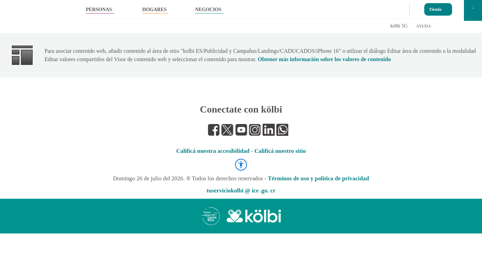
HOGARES (154, 9)
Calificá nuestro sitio (280, 151)
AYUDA (423, 26)
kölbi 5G (398, 25)
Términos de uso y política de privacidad (318, 178)
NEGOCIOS (208, 9)
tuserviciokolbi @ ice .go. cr (241, 190)
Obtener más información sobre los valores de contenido (324, 59)
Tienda (435, 8)
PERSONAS (99, 9)
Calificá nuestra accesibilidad (213, 151)
